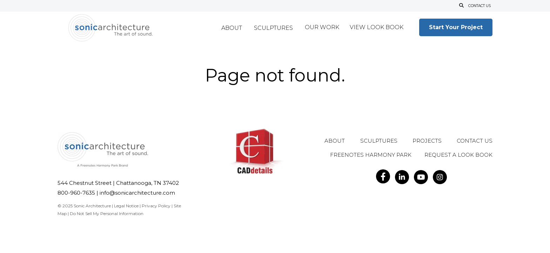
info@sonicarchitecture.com (137, 192)
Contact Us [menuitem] (474, 141)
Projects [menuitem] (427, 141)
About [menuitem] (334, 141)
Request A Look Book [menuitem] (458, 155)
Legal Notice (126, 205)
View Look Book (376, 28)
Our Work (322, 28)
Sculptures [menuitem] (378, 141)
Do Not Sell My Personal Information (106, 213)
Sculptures (273, 28)
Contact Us (479, 6)
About (231, 28)
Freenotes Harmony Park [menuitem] (370, 155)
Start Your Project (456, 27)
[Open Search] (461, 6)
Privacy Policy (156, 205)
